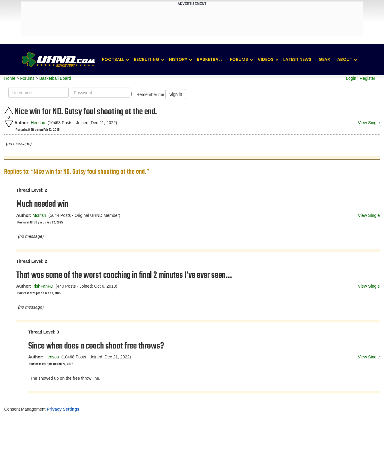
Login (351, 78)
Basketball (210, 59)
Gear (324, 59)
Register (367, 78)
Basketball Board (55, 78)
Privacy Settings (63, 409)
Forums (239, 59)
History (178, 59)
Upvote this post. (8, 110)
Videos (266, 59)
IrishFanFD (42, 286)
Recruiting (146, 59)
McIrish (39, 215)
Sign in (175, 94)
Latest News (297, 59)
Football (113, 59)
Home (9, 78)
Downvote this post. (8, 124)
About (344, 59)
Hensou (38, 122)
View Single (369, 122)
